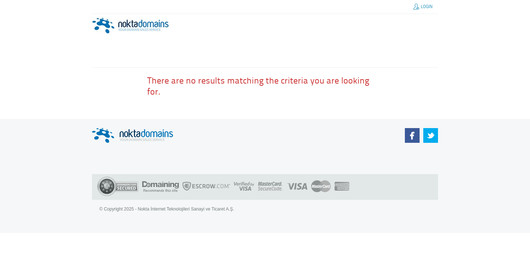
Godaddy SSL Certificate (117, 187)
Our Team (430, 135)
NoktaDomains (412, 135)
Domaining (160, 187)
